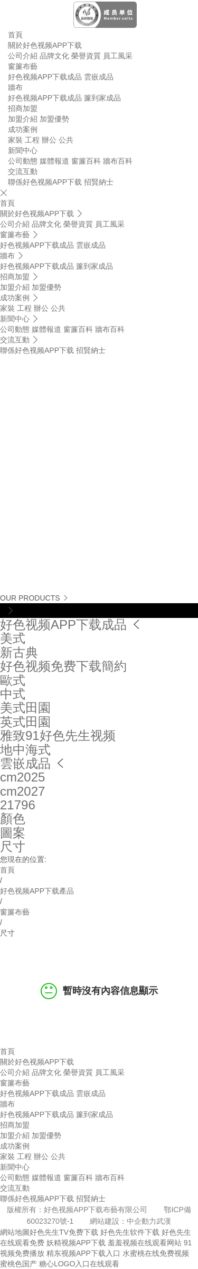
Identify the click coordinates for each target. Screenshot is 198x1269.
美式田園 (25, 708)
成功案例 (22, 129)
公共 (66, 140)
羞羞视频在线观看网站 (145, 1242)
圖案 (12, 833)
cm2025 (22, 777)
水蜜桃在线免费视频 (155, 1253)
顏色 (12, 818)
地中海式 (25, 750)
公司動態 (22, 161)
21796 (17, 805)
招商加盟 (22, 108)
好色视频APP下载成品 (45, 77)
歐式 (12, 680)
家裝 (15, 140)
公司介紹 (22, 56)
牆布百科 (118, 161)
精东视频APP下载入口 (83, 1253)
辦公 (49, 140)
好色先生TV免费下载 (64, 1232)
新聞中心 (22, 150)
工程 (32, 140)
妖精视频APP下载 (76, 1242)
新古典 (19, 652)
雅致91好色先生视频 (58, 735)
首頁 (15, 35)
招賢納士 (99, 182)
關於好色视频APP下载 (45, 45)
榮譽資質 (86, 56)
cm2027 (22, 791)
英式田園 (25, 722)
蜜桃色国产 (18, 1264)
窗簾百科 (86, 161)
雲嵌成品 (99, 77)
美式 (12, 638)
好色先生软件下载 (129, 1232)
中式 (12, 694)
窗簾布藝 (22, 66)
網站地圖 (15, 1232)
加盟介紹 (22, 119)
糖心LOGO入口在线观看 (79, 1264)
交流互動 (22, 171)
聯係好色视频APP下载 (45, 182)
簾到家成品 (102, 98)
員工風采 (118, 56)
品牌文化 (54, 56)
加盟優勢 (54, 119)
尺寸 (12, 846)
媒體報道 (54, 161)
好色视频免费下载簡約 (63, 666)
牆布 (15, 87)
